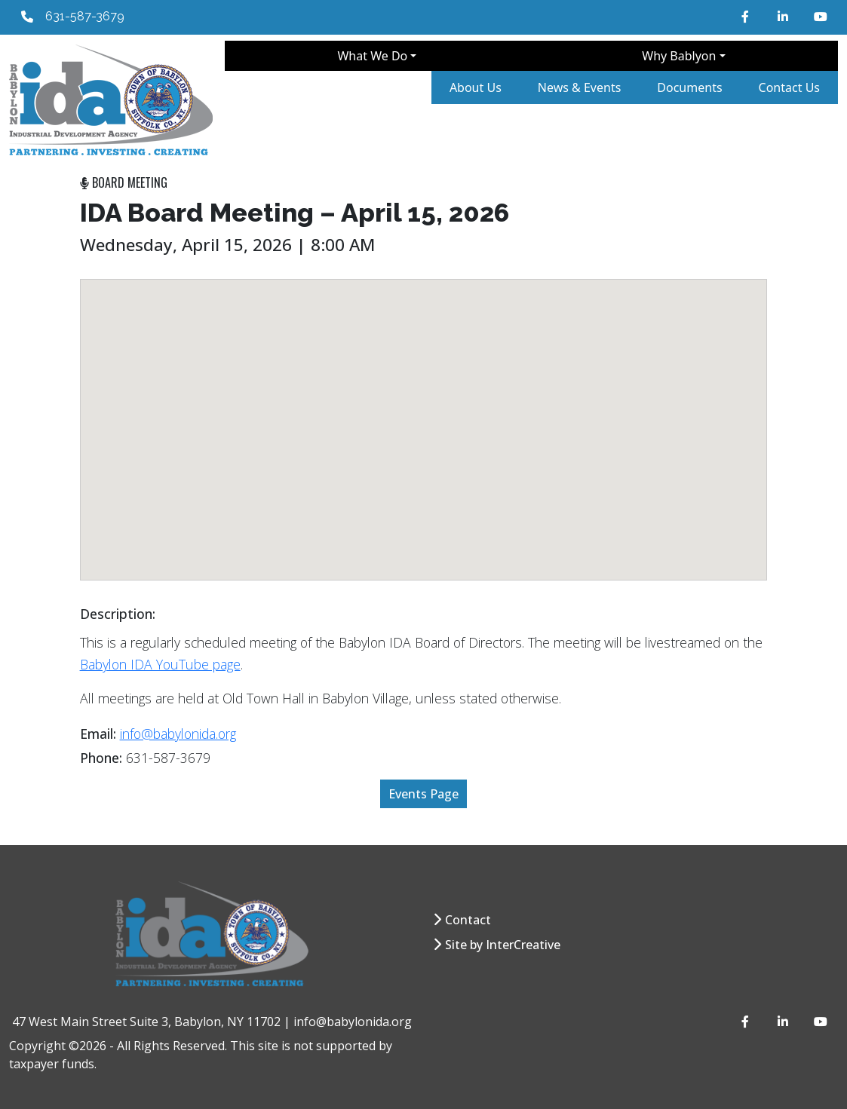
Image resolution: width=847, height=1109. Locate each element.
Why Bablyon (679, 55)
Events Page (423, 794)
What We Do (372, 55)
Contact (468, 919)
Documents (689, 87)
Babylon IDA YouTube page (160, 664)
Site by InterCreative (502, 944)
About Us (476, 87)
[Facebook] (747, 16)
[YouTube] (820, 16)
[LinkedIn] (784, 16)
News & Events (579, 87)
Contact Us (789, 87)
